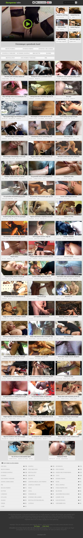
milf (3, 98)
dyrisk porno (28, 49)
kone (30, 258)
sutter (70, 78)
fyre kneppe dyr (61, 488)
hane (57, 29)
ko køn (31, 418)
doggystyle (59, 98)
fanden (70, 178)
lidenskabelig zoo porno (62, 138)
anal (14, 258)
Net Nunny (37, 526)
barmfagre (68, 338)
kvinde (57, 218)
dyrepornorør (60, 17)
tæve (11, 78)
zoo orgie (72, 138)
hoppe (30, 158)
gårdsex (62, 29)
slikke (3, 500)
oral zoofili (5, 178)
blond (17, 358)
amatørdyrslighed (62, 494)
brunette (36, 53)
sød (14, 78)
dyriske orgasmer (46, 49)
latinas (69, 218)
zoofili (31, 178)
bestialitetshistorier (12, 398)
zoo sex (10, 138)
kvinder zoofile (23, 53)
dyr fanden (41, 118)
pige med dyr (12, 118)
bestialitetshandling (15, 238)
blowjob (68, 298)
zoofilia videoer (8, 53)
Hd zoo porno (32, 138)
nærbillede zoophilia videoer (64, 158)
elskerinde (38, 98)
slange (63, 298)
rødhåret (18, 318)
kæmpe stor (72, 41)
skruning (62, 338)
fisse (30, 488)
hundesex (31, 78)
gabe (77, 138)
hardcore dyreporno (7, 198)
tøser (73, 17)
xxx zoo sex (66, 98)
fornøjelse (64, 78)
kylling (58, 78)
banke (48, 53)
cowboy (58, 178)
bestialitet (10, 58)
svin (57, 358)
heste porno (10, 49)
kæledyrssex (64, 458)
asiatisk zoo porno (18, 278)
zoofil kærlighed (7, 481)
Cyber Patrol (45, 526)
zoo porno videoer (28, 58)
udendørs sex (22, 178)
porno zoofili (76, 258)
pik (46, 58)
